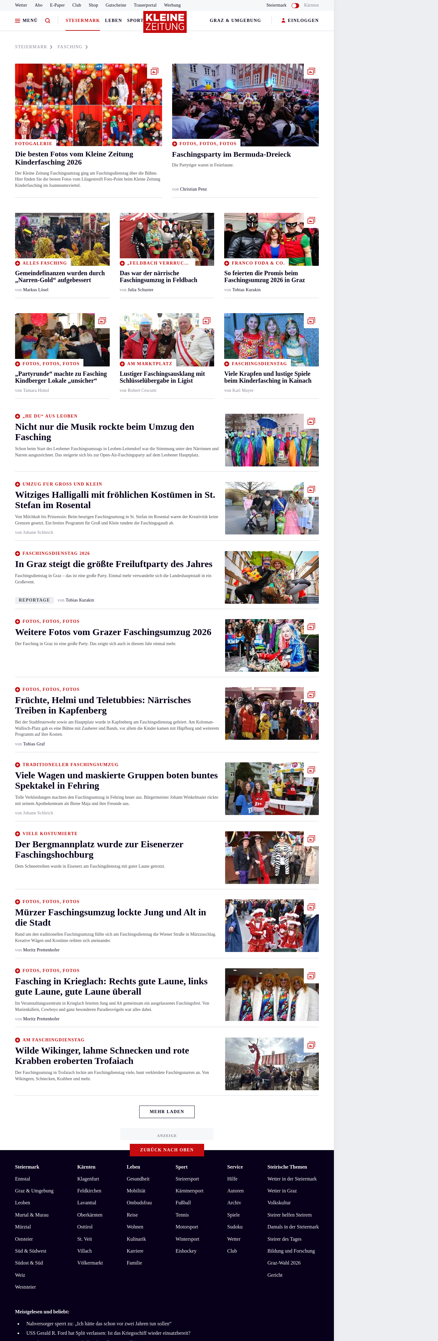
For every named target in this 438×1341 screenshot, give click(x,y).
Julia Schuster (141, 289)
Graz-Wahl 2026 (284, 1262)
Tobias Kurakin (246, 289)
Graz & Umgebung (235, 20)
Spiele (233, 1214)
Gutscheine (116, 5)
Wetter (21, 5)
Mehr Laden (167, 1111)
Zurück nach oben (167, 1150)
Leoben (22, 1202)
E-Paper (57, 5)
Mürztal (23, 1226)
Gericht (274, 1275)
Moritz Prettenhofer (41, 950)
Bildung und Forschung (291, 1251)
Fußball (183, 1202)
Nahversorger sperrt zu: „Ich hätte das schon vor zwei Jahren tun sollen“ (99, 1323)
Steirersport (187, 1178)
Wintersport (187, 1239)
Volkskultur (279, 1202)
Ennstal (22, 1178)
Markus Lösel (36, 289)
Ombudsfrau (139, 1202)
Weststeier (25, 1287)
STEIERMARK (33, 47)
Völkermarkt (90, 1262)
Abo (39, 5)
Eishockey (186, 1251)
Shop (93, 5)
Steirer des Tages (284, 1239)
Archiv (234, 1202)
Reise (132, 1214)
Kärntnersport (189, 1190)
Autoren (235, 1190)
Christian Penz (193, 189)
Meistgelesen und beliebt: (42, 1311)
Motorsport (187, 1226)
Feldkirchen (89, 1190)
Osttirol (85, 1226)
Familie (134, 1262)
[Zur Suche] (47, 21)
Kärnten (311, 5)
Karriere (135, 1251)
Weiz (20, 1275)
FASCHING (72, 47)
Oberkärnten (90, 1214)
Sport (135, 20)
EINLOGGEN (300, 21)
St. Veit (84, 1239)
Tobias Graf (34, 743)
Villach (84, 1251)
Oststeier (24, 1239)
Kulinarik (136, 1239)
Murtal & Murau (32, 1214)
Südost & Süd (29, 1262)
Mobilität (136, 1190)
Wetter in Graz (282, 1190)
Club (76, 5)
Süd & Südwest (30, 1251)
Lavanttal (86, 1202)
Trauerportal (145, 5)
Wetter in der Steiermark (292, 1178)
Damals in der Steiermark (293, 1226)
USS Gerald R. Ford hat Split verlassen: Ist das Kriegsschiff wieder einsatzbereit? (108, 1333)
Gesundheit (138, 1178)
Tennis (182, 1214)
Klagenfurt (88, 1178)
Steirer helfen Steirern (289, 1214)
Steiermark (83, 20)
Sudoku (235, 1226)
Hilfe (232, 1178)
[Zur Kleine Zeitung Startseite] (165, 25)
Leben (113, 20)
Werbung (172, 5)
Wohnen (135, 1226)
